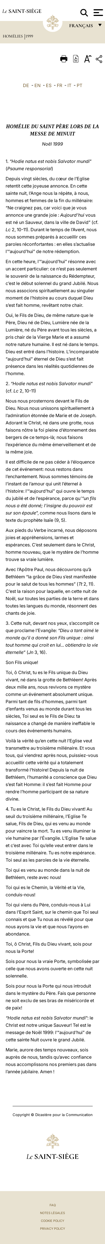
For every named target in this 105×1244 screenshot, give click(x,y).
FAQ (53, 1205)
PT (79, 85)
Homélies (13, 36)
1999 (29, 36)
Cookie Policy (52, 1221)
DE (26, 85)
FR (59, 85)
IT (69, 85)
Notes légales (52, 1213)
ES (49, 85)
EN (37, 85)
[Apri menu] (97, 12)
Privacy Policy (52, 1229)
